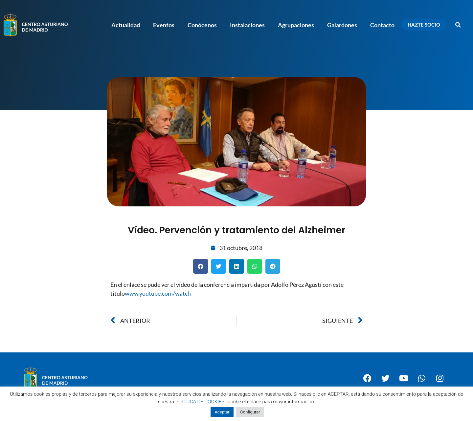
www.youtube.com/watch (158, 293)
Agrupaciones (296, 25)
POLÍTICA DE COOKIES (200, 402)
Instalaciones (247, 25)
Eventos (163, 25)
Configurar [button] (250, 412)
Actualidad (125, 25)
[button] (458, 25)
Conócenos (202, 25)
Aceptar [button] (221, 412)
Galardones (342, 25)
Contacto (382, 25)
